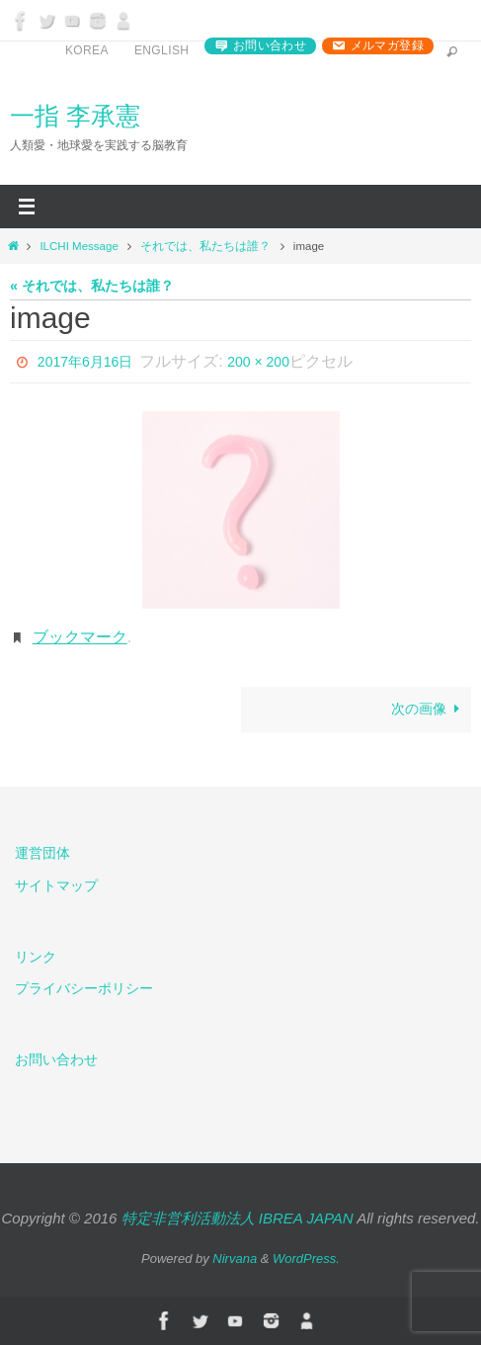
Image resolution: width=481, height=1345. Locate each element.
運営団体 (42, 853)
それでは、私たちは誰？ (205, 246)
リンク (35, 957)
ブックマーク (80, 637)
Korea (87, 50)
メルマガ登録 (387, 45)
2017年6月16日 (85, 362)
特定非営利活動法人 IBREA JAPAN (237, 1218)
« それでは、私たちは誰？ (92, 286)
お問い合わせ (269, 45)
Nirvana (234, 1258)
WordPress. (306, 1258)
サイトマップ (56, 885)
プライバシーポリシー (84, 988)
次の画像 (428, 708)
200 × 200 (258, 362)
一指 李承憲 (75, 115)
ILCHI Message (79, 246)
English (161, 50)
